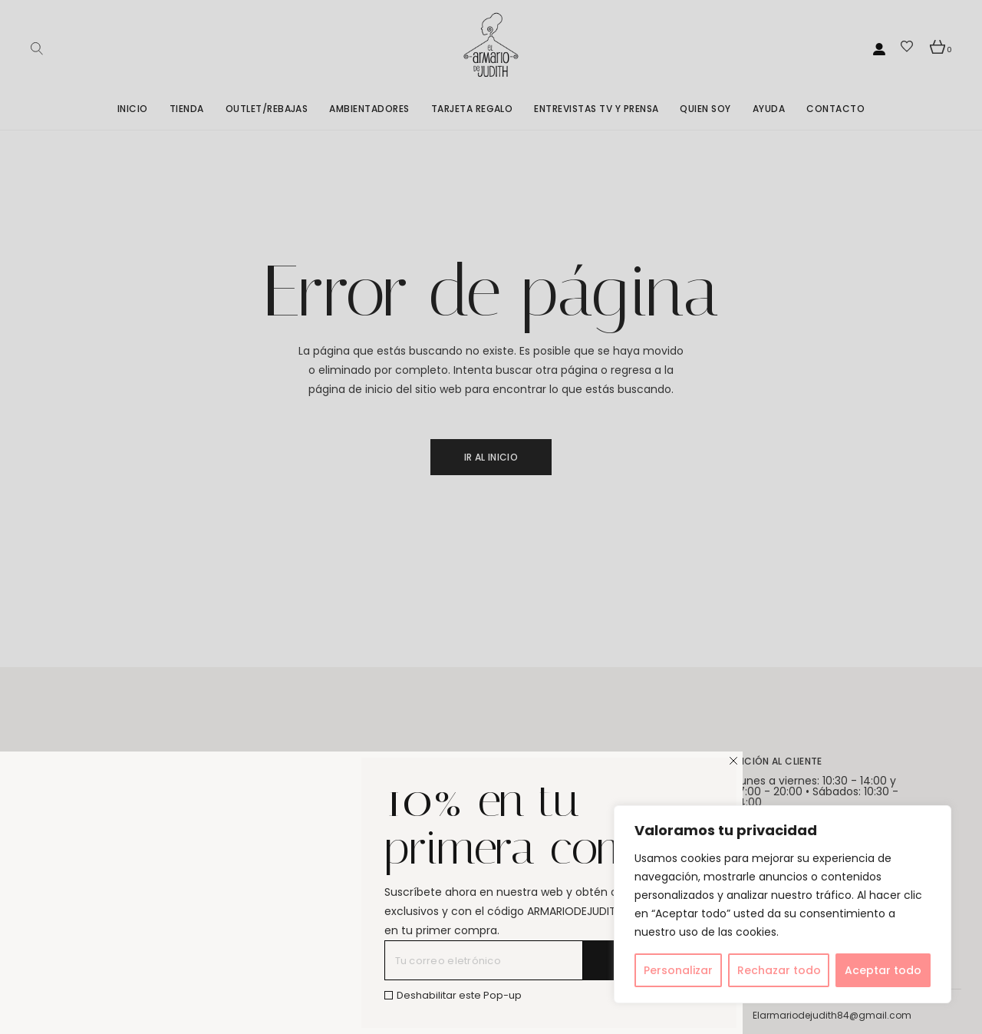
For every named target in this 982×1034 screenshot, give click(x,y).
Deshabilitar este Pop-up (459, 995)
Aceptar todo (883, 970)
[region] (782, 904)
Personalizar (678, 970)
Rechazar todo (779, 970)
